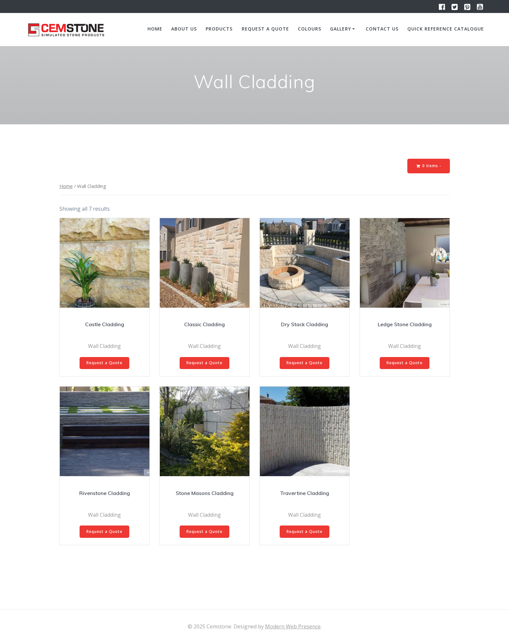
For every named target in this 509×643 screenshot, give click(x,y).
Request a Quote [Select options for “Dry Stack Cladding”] (304, 362)
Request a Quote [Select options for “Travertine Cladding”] (304, 531)
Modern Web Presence (293, 626)
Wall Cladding (104, 346)
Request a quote (265, 29)
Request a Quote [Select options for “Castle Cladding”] (104, 362)
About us (184, 29)
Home (154, 29)
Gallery (340, 29)
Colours (309, 29)
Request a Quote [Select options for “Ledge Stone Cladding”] (405, 362)
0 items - (428, 165)
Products (219, 29)
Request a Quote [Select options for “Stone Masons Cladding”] (204, 531)
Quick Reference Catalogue (445, 29)
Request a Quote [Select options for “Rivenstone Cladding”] (104, 531)
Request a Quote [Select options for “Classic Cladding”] (204, 362)
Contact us (382, 29)
